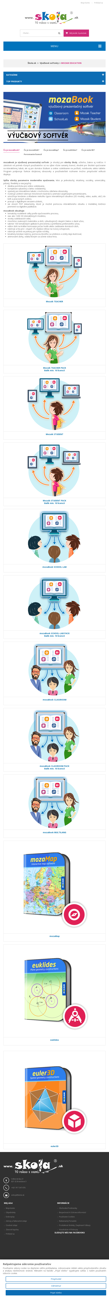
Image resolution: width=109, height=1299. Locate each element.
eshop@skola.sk (17, 1195)
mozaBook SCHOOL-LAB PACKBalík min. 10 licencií (55, 634)
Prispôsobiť (56, 1279)
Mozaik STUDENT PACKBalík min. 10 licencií (54, 502)
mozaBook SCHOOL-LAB (54, 568)
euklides (54, 1041)
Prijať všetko (56, 1292)
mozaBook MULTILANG (54, 833)
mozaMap (55, 937)
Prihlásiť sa (98, 3)
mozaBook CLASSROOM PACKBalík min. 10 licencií (54, 767)
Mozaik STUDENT (54, 435)
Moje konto (85, 3)
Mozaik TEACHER (54, 302)
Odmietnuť (56, 1285)
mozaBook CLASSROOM (54, 701)
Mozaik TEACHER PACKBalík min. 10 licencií (54, 369)
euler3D (54, 1146)
